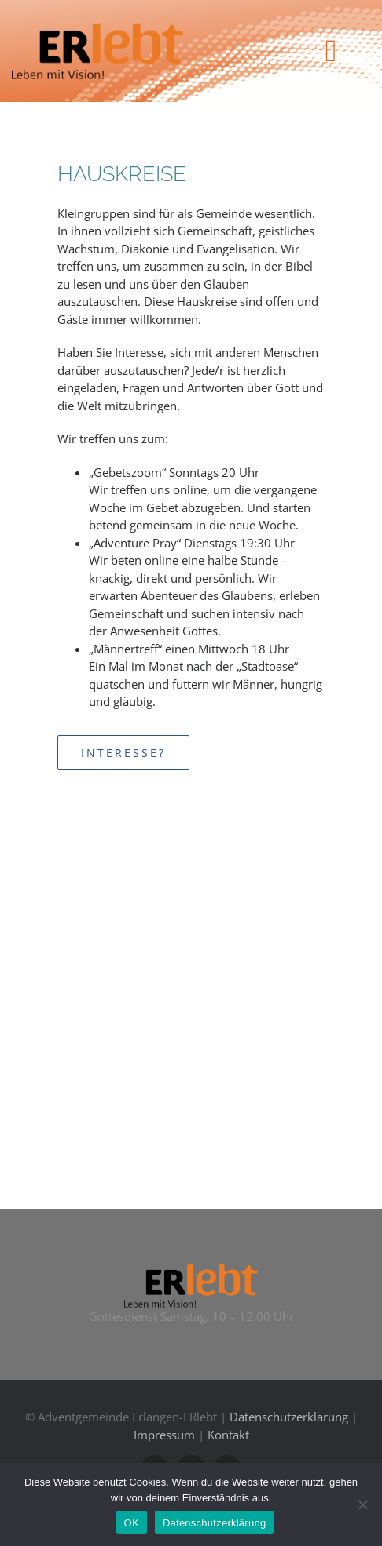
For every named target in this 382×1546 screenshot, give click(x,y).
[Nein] (362, 1504)
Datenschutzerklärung (289, 1416)
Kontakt (228, 1434)
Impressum (164, 1434)
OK (131, 1523)
